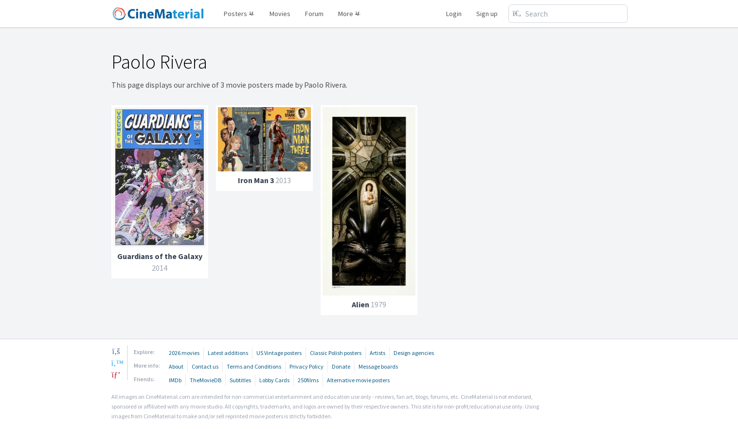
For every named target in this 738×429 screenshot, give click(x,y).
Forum (314, 13)
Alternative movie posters (358, 380)
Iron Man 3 (256, 180)
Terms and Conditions (254, 366)
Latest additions (228, 352)
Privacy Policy (306, 366)
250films (308, 380)
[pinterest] (116, 374)
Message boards (378, 366)
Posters (239, 13)
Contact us (205, 366)
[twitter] (116, 363)
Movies (280, 13)
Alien (360, 304)
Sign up (487, 13)
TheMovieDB (205, 380)
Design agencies (414, 352)
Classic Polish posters (335, 352)
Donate (341, 366)
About (176, 366)
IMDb (175, 380)
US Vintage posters (279, 352)
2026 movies (184, 352)
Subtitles (240, 380)
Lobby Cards (274, 380)
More (349, 13)
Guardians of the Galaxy (159, 256)
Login (454, 13)
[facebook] (116, 351)
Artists (377, 352)
